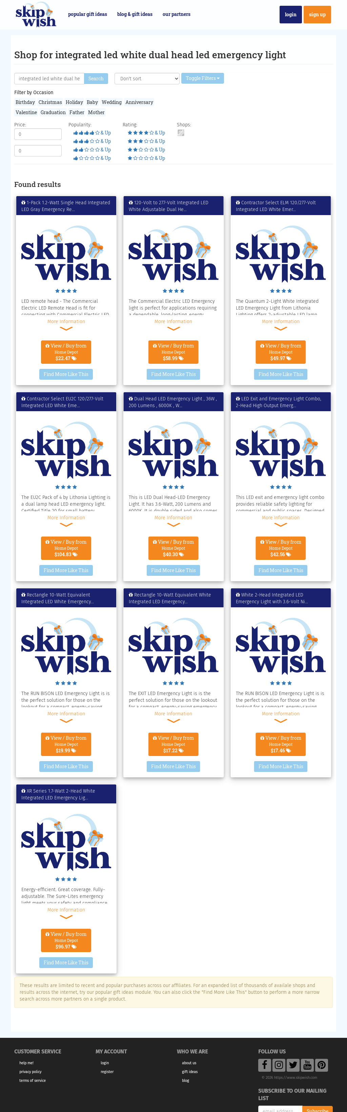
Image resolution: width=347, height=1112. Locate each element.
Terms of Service (32, 1080)
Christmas (50, 102)
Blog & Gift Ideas (134, 14)
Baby (92, 102)
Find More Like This (66, 374)
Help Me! (26, 1063)
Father (76, 112)
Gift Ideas (190, 1072)
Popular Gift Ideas (87, 14)
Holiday (74, 102)
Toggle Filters (203, 78)
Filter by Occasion (33, 93)
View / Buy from (66, 351)
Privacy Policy (30, 1072)
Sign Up (317, 14)
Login (291, 14)
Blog (185, 1080)
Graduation (53, 112)
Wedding (112, 102)
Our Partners (176, 14)
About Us (189, 1063)
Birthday (25, 102)
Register (107, 1072)
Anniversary (139, 102)
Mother (96, 112)
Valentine (26, 112)
